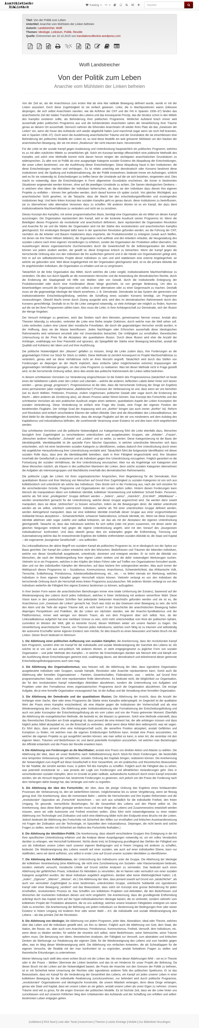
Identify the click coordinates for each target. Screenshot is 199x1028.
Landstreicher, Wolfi (50, 28)
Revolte (77, 32)
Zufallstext (35, 1021)
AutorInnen (86, 1021)
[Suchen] (164, 5)
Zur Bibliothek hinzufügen (154, 1021)
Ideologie (44, 32)
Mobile (132, 1021)
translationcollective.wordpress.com (99, 36)
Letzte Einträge (117, 1021)
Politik (67, 32)
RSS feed (49, 1021)
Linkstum (56, 32)
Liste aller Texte (67, 1021)
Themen (100, 1021)
